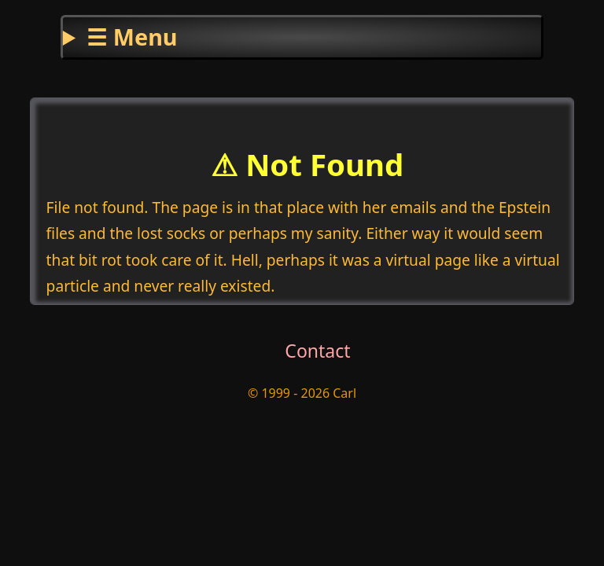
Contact (317, 350)
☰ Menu (132, 36)
